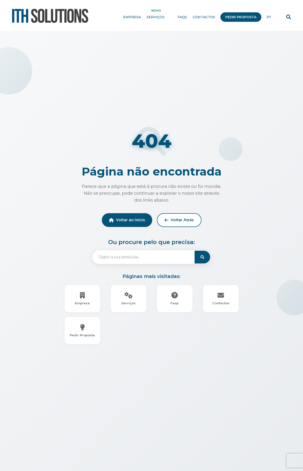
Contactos (204, 17)
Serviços (159, 17)
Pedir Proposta (240, 17)
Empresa (132, 17)
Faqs (182, 17)
